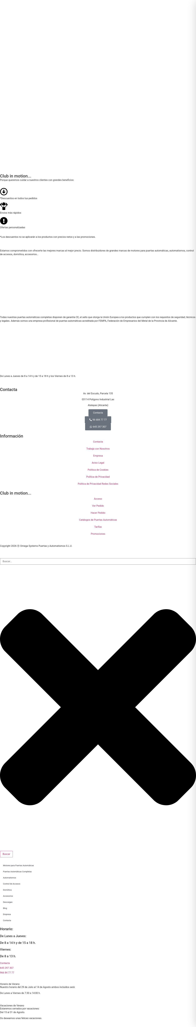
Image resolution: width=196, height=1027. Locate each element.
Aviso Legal (98, 462)
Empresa (98, 455)
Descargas (7, 902)
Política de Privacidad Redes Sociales (98, 483)
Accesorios (8, 896)
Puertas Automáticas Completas (17, 871)
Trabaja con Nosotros (98, 448)
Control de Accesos (11, 884)
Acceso (98, 498)
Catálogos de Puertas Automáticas (98, 519)
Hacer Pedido (98, 512)
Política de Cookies (98, 469)
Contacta (98, 441)
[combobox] (98, 561)
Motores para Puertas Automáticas (18, 865)
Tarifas (98, 526)
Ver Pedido (98, 505)
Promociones (98, 533)
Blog (5, 908)
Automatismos (9, 878)
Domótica (7, 890)
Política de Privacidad (98, 476)
